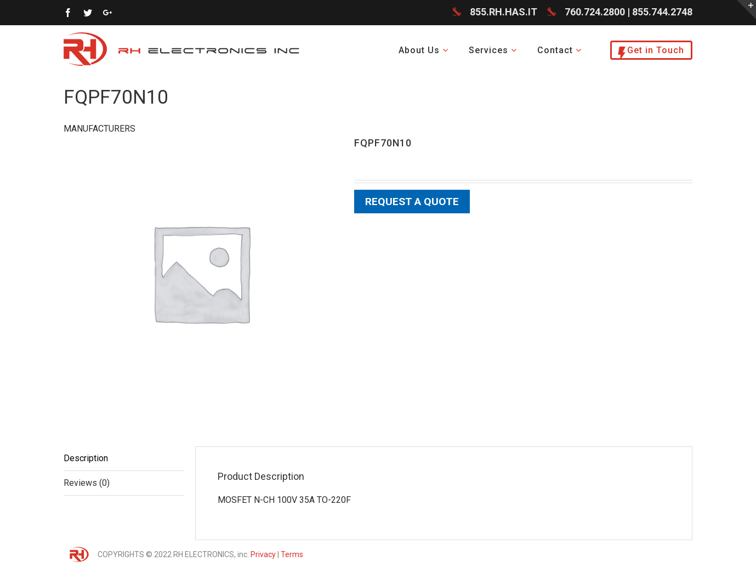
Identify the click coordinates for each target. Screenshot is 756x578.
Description (86, 458)
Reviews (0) (87, 483)
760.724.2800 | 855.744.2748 (628, 12)
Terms (292, 554)
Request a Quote (412, 201)
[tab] (124, 458)
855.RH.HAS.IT (503, 12)
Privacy (263, 554)
